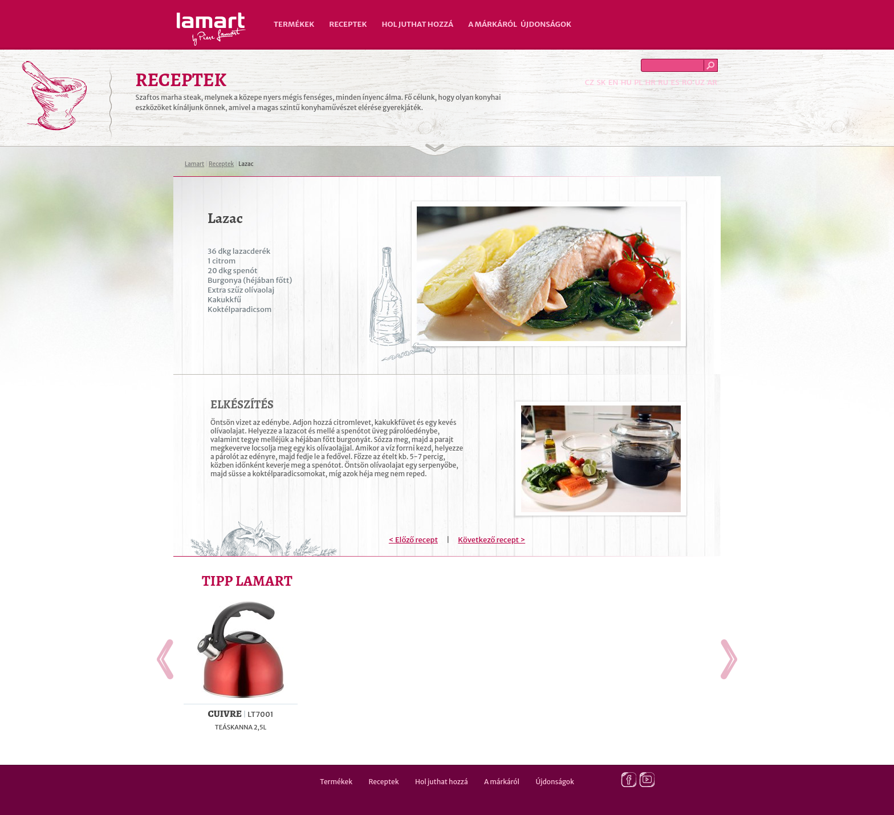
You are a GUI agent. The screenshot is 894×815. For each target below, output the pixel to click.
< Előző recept (413, 540)
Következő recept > (491, 540)
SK (601, 82)
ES (675, 82)
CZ (589, 82)
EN (613, 82)
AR (712, 82)
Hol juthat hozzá (417, 24)
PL (638, 82)
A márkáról (492, 24)
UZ (700, 82)
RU (663, 82)
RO (687, 82)
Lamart (211, 29)
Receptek (348, 24)
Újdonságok (546, 24)
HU (626, 82)
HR (650, 82)
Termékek (294, 24)
